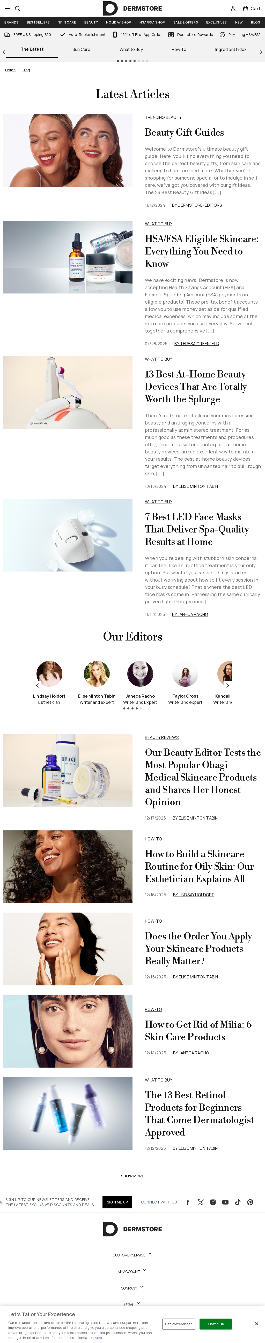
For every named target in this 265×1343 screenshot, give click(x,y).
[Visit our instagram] (213, 1202)
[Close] (256, 1324)
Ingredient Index (230, 49)
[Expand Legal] (132, 1305)
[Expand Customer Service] (132, 1255)
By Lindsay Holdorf (193, 895)
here (98, 1337)
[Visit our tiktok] (238, 1202)
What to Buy (131, 49)
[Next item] (228, 685)
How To (179, 49)
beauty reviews (162, 737)
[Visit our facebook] (188, 1202)
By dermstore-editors (197, 205)
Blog (26, 69)
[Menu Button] (7, 8)
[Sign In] (233, 8)
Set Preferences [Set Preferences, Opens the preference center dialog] (179, 1324)
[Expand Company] (132, 1288)
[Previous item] (37, 685)
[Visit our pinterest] (250, 1202)
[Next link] (261, 51)
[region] (132, 1324)
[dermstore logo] (132, 8)
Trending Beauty (163, 117)
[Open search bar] (17, 8)
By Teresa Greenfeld (196, 343)
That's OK (216, 1324)
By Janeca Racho (190, 614)
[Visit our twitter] (200, 1202)
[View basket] (251, 8)
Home (10, 69)
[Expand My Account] (132, 1272)
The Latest (32, 49)
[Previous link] (3, 51)
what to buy (158, 1080)
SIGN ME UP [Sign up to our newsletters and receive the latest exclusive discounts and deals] (117, 1202)
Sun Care (81, 49)
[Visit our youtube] (225, 1202)
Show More (132, 1176)
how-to (153, 839)
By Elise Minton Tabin (195, 486)
